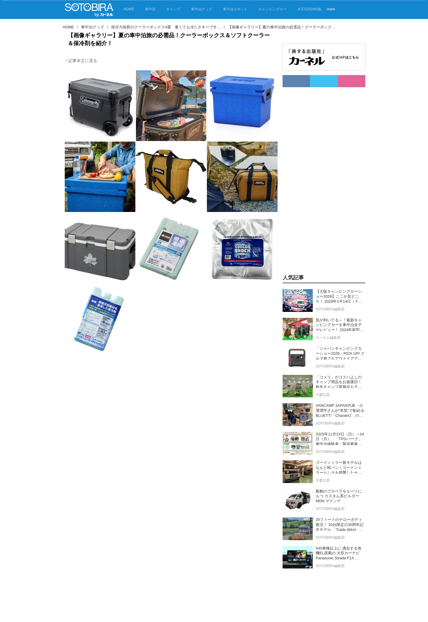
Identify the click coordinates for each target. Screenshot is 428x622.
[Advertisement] (324, 176)
